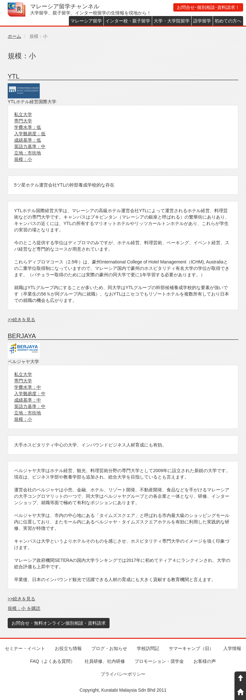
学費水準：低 (27, 127)
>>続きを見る (21, 319)
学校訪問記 (148, 648)
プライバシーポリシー (123, 674)
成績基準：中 (27, 400)
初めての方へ (228, 20)
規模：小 (23, 159)
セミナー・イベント (25, 648)
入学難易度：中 (29, 393)
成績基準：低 (27, 140)
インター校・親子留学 (127, 20)
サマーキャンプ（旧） (191, 648)
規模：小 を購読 (24, 608)
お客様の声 (204, 661)
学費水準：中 (27, 387)
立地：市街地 (27, 152)
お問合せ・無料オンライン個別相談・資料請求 (59, 623)
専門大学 (23, 120)
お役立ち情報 (68, 648)
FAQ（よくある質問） (52, 661)
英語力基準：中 (29, 146)
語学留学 (202, 20)
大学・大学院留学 (172, 20)
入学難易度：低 (29, 133)
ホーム (14, 36)
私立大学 (23, 114)
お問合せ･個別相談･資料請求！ (208, 7)
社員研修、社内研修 (105, 661)
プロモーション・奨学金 (159, 661)
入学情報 (232, 648)
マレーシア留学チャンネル (64, 6)
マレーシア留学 (86, 20)
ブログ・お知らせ (109, 648)
